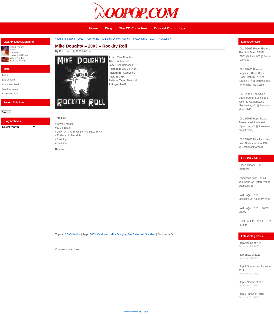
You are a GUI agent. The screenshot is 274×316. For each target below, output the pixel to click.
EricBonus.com (10, 93)
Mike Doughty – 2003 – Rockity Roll (91, 46)
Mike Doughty (118, 234)
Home (93, 28)
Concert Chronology (169, 28)
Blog (108, 28)
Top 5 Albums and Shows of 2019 (254, 268)
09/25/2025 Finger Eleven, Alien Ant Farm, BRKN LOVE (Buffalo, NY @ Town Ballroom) (254, 54)
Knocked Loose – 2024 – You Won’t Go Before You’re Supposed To (254, 182)
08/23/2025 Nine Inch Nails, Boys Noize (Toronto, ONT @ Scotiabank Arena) (254, 143)
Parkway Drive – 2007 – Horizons (150, 38)
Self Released (136, 234)
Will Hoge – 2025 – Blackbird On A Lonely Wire (254, 197)
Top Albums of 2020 (251, 242)
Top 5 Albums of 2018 (252, 282)
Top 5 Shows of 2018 (252, 293)
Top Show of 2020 (250, 254)
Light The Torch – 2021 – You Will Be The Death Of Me (88, 38)
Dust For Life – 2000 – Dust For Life (254, 223)
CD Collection (72, 234)
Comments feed (10, 84)
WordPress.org (10, 89)
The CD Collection (133, 28)
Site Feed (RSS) (132, 311)
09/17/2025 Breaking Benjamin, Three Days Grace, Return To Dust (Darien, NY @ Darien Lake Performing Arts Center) (254, 77)
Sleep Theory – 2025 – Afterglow (251, 167)
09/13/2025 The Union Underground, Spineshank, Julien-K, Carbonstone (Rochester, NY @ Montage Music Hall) (254, 101)
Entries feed (8, 79)
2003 (93, 234)
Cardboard (103, 234)
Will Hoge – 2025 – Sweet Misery (253, 210)
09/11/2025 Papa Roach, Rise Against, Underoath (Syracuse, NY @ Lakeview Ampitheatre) (254, 124)
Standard (150, 234)
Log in (5, 75)
